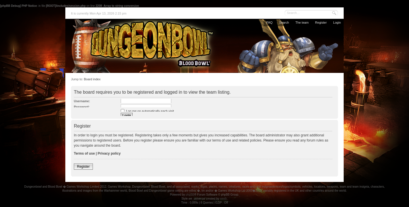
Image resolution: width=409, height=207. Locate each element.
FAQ (269, 22)
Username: (82, 101)
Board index (92, 79)
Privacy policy (109, 153)
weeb (223, 198)
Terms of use (84, 153)
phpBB (190, 194)
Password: (82, 106)
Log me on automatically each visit (147, 111)
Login (337, 22)
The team (301, 22)
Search (284, 22)
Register (321, 22)
